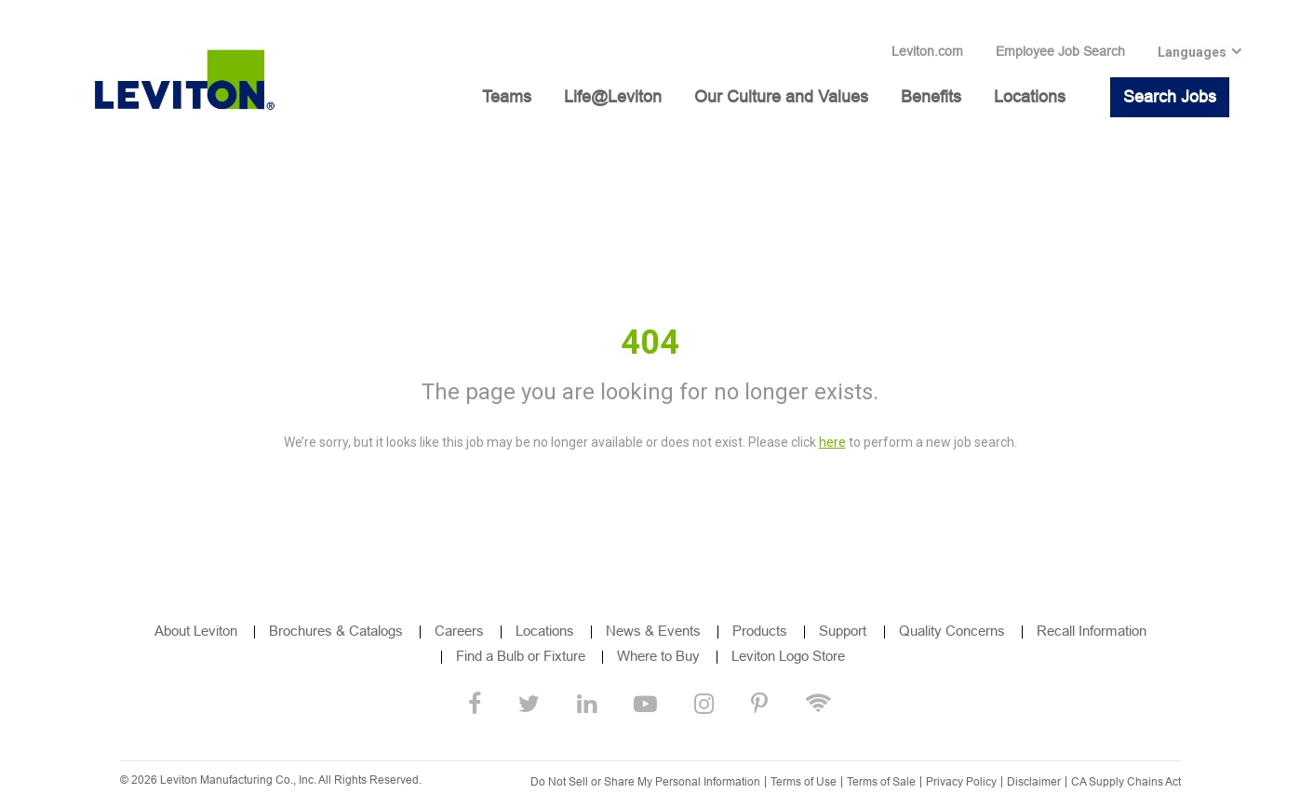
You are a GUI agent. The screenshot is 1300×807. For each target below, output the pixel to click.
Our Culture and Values (781, 96)
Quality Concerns (952, 631)
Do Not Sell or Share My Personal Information (645, 781)
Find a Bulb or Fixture (520, 656)
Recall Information (1091, 631)
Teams (506, 96)
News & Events (653, 631)
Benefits (931, 96)
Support (844, 631)
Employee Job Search (1060, 51)
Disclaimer (1034, 781)
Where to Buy (658, 656)
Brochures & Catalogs (336, 631)
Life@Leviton (613, 96)
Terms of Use (804, 781)
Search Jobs (1169, 96)
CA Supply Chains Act (1126, 781)
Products (759, 631)
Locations (1029, 96)
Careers (459, 631)
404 (650, 342)
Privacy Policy (961, 781)
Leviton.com (927, 51)
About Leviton (195, 631)
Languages (1192, 52)
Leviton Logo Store (788, 656)
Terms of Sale (881, 781)
